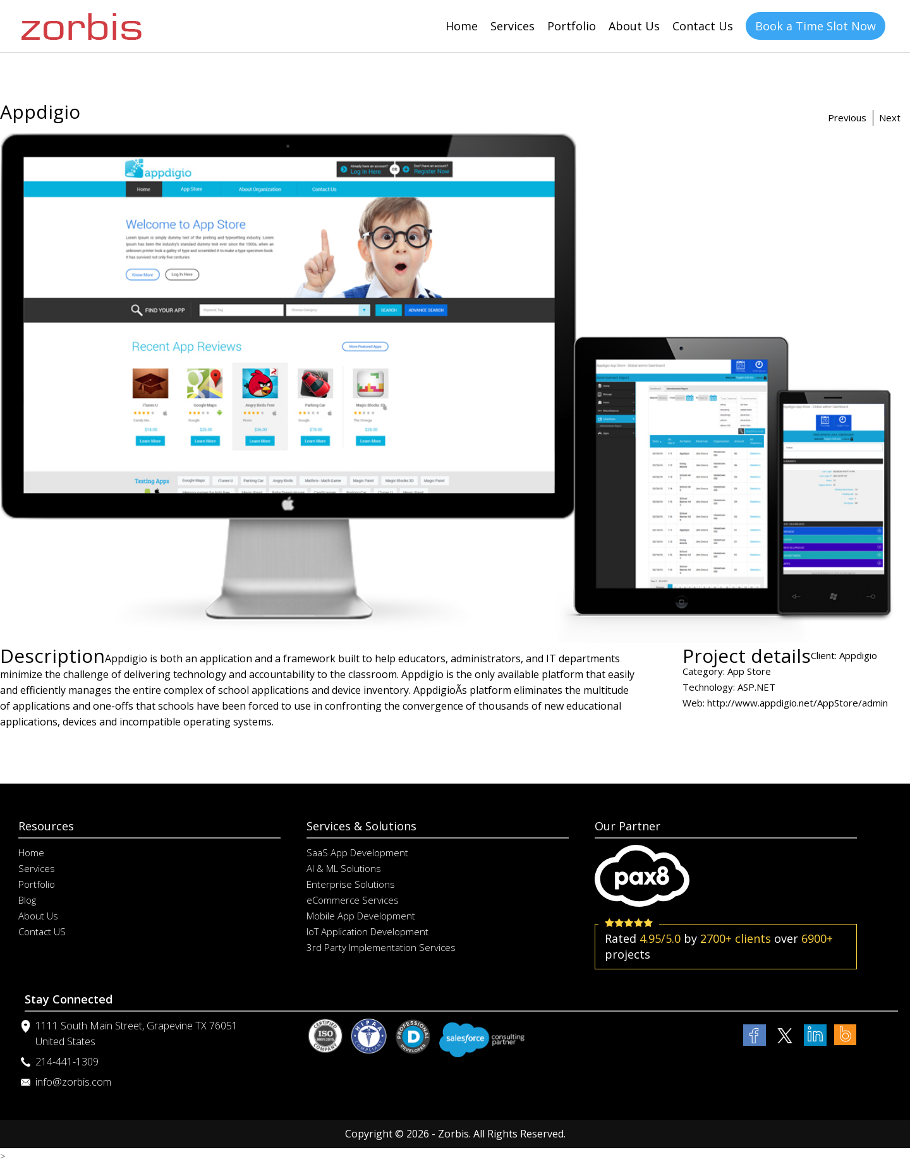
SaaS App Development (357, 852)
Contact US (42, 931)
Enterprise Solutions (350, 884)
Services (512, 25)
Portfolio (571, 25)
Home (462, 25)
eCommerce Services (352, 900)
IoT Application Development (367, 931)
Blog (27, 900)
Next (890, 117)
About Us (634, 25)
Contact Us (702, 25)
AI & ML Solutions (343, 868)
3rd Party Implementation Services (381, 947)
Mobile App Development (360, 915)
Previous (847, 117)
